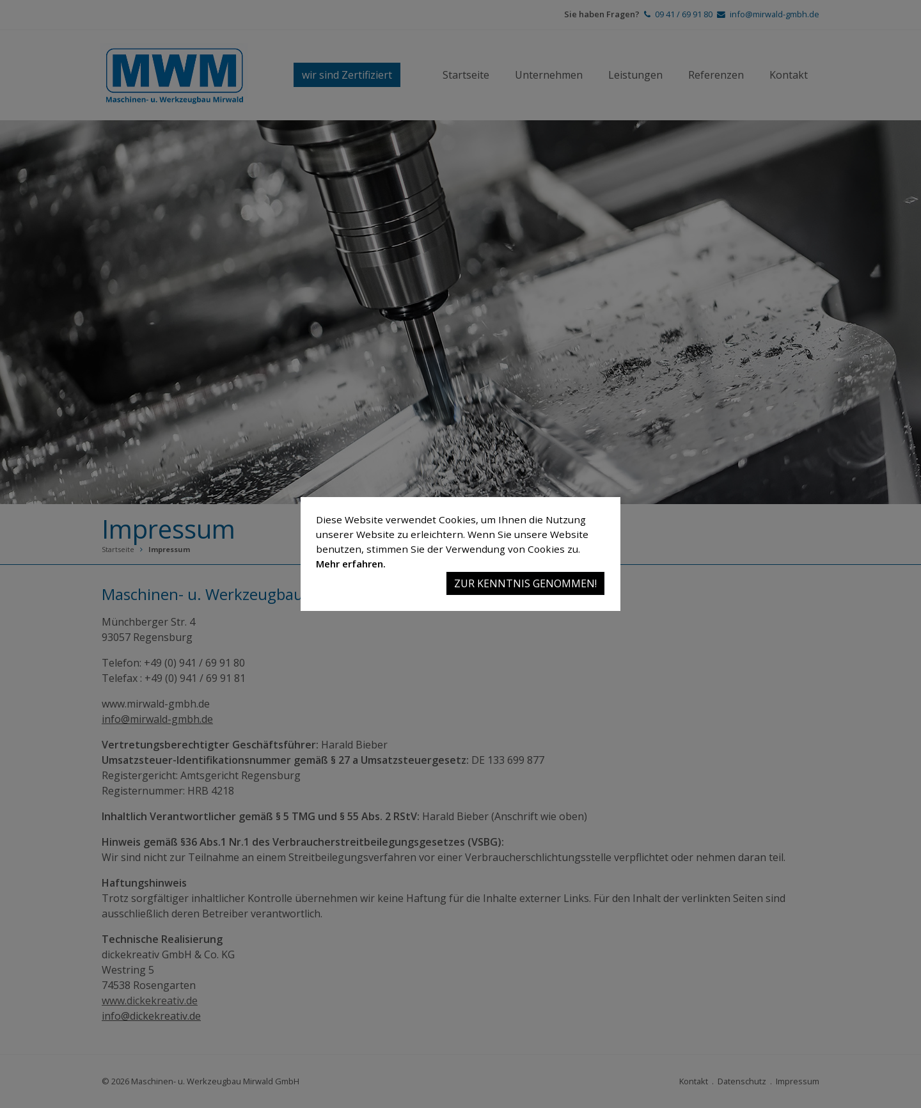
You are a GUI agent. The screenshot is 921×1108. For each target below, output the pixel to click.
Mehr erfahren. (351, 563)
